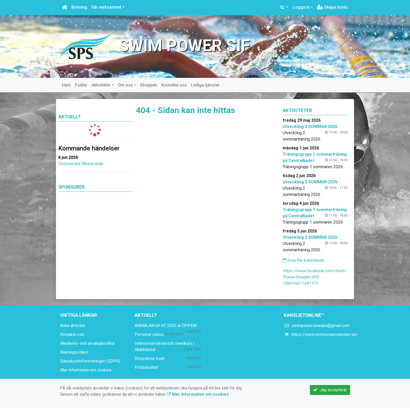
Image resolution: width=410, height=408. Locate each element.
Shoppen (148, 85)
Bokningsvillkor (74, 352)
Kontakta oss (174, 85)
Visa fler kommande (303, 260)
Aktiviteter (101, 85)
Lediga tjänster (205, 85)
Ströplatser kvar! (150, 358)
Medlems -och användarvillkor (87, 343)
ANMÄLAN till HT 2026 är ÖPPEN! (166, 325)
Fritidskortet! (146, 367)
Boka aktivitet (72, 325)
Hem (66, 85)
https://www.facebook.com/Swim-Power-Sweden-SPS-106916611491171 (314, 277)
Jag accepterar (330, 389)
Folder (81, 85)
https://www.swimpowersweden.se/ (324, 334)
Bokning (79, 7)
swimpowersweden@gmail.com (320, 325)
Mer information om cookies (86, 370)
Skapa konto (332, 7)
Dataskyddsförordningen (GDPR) (90, 361)
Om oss (125, 85)
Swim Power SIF (184, 45)
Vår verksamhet (106, 7)
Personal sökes (149, 334)
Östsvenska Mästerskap (80, 163)
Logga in (301, 7)
